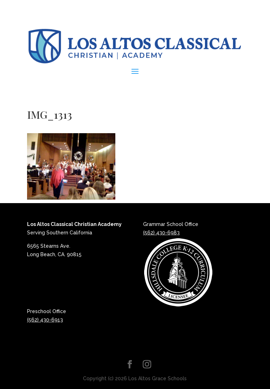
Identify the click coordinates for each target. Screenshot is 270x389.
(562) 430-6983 (161, 232)
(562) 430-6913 (45, 320)
